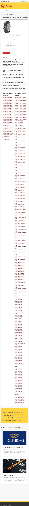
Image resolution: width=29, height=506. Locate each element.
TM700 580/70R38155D (19, 206)
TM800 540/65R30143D (19, 298)
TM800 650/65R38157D (19, 399)
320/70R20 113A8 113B (7, 103)
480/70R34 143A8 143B (7, 131)
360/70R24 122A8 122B (7, 109)
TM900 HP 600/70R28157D (20, 280)
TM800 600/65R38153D (19, 239)
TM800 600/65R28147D (19, 277)
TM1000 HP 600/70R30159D (20, 103)
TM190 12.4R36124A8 (19, 127)
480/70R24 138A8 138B (7, 116)
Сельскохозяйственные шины (8, 14)
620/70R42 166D (6, 139)
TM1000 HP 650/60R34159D (20, 105)
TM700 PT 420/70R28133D (20, 128)
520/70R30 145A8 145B (7, 130)
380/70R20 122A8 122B (7, 106)
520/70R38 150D (6, 136)
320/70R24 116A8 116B (7, 108)
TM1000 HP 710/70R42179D (20, 113)
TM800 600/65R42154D (19, 402)
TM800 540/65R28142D (19, 276)
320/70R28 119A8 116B (7, 119)
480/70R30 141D (6, 128)
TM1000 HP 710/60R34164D (20, 108)
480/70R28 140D (6, 125)
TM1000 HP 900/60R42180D (20, 117)
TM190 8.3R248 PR (19, 123)
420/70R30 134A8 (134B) (8, 127)
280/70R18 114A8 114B (7, 100)
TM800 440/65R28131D (19, 273)
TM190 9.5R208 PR (19, 122)
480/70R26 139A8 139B (7, 117)
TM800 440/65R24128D (19, 265)
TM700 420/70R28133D (19, 184)
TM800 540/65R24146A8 (20, 270)
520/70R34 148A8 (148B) (8, 133)
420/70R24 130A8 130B (7, 113)
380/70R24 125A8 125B (7, 111)
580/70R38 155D (6, 137)
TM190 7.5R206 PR (19, 120)
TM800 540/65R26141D (19, 271)
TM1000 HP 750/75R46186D (20, 119)
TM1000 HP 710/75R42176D (20, 114)
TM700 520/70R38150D (19, 204)
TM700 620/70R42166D (19, 207)
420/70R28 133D (6, 123)
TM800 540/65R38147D (19, 397)
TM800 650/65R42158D (19, 403)
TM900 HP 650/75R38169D (20, 212)
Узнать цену (6, 52)
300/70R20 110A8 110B (7, 102)
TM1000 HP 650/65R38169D (20, 109)
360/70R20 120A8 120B (7, 105)
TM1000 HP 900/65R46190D (20, 116)
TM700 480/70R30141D (19, 190)
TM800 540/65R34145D (19, 279)
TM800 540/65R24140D (19, 268)
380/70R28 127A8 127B (7, 122)
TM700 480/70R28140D (19, 186)
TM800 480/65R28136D (19, 274)
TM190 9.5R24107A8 (19, 125)
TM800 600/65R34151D (19, 396)
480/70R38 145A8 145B (7, 134)
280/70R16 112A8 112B (7, 99)
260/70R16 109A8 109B (7, 97)
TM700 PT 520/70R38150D (20, 130)
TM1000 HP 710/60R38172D (20, 111)
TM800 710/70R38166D (19, 400)
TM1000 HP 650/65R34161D (20, 106)
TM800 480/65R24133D (19, 266)
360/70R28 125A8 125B (7, 120)
